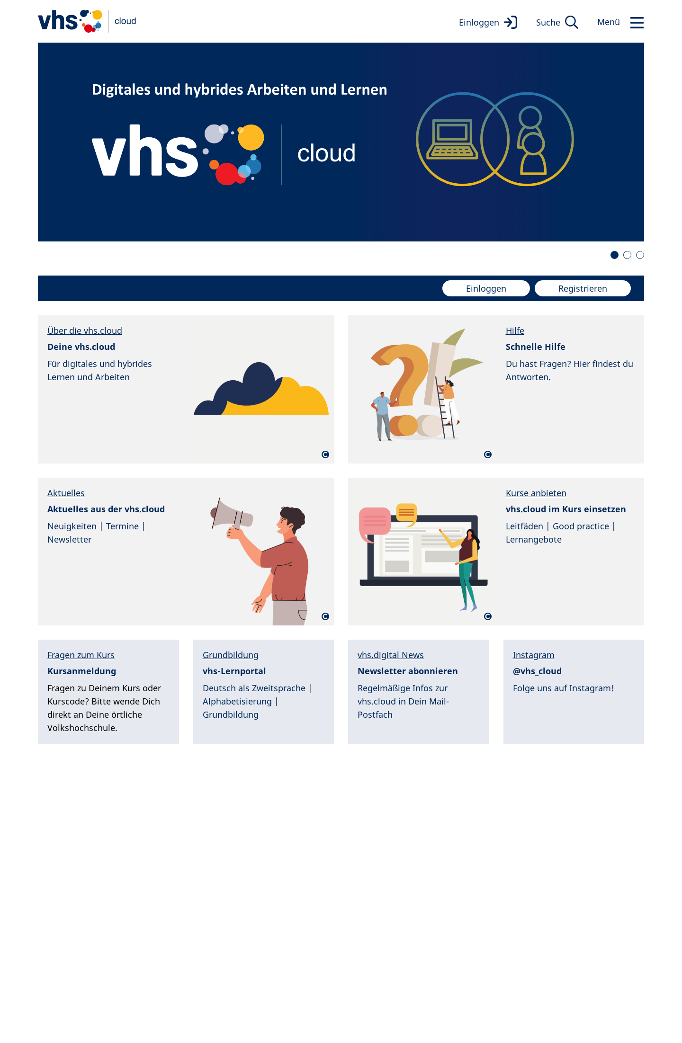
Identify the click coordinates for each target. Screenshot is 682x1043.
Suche (548, 22)
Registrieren (582, 288)
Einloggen (479, 22)
